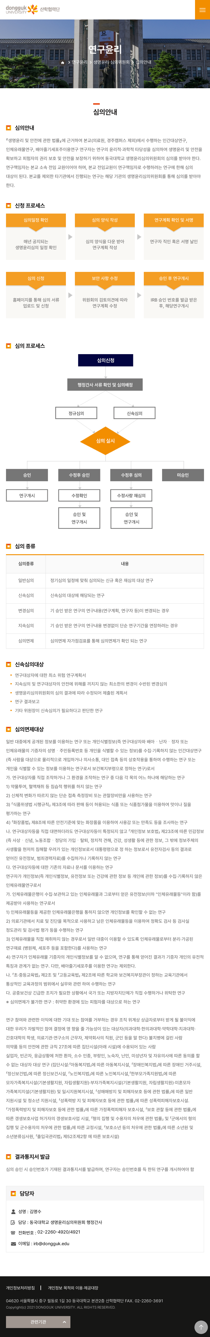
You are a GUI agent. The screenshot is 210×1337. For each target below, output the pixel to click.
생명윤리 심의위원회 (111, 62)
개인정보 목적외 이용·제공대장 (73, 1288)
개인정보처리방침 (20, 1288)
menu (203, 9)
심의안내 (143, 62)
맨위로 (201, 1327)
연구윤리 (79, 62)
